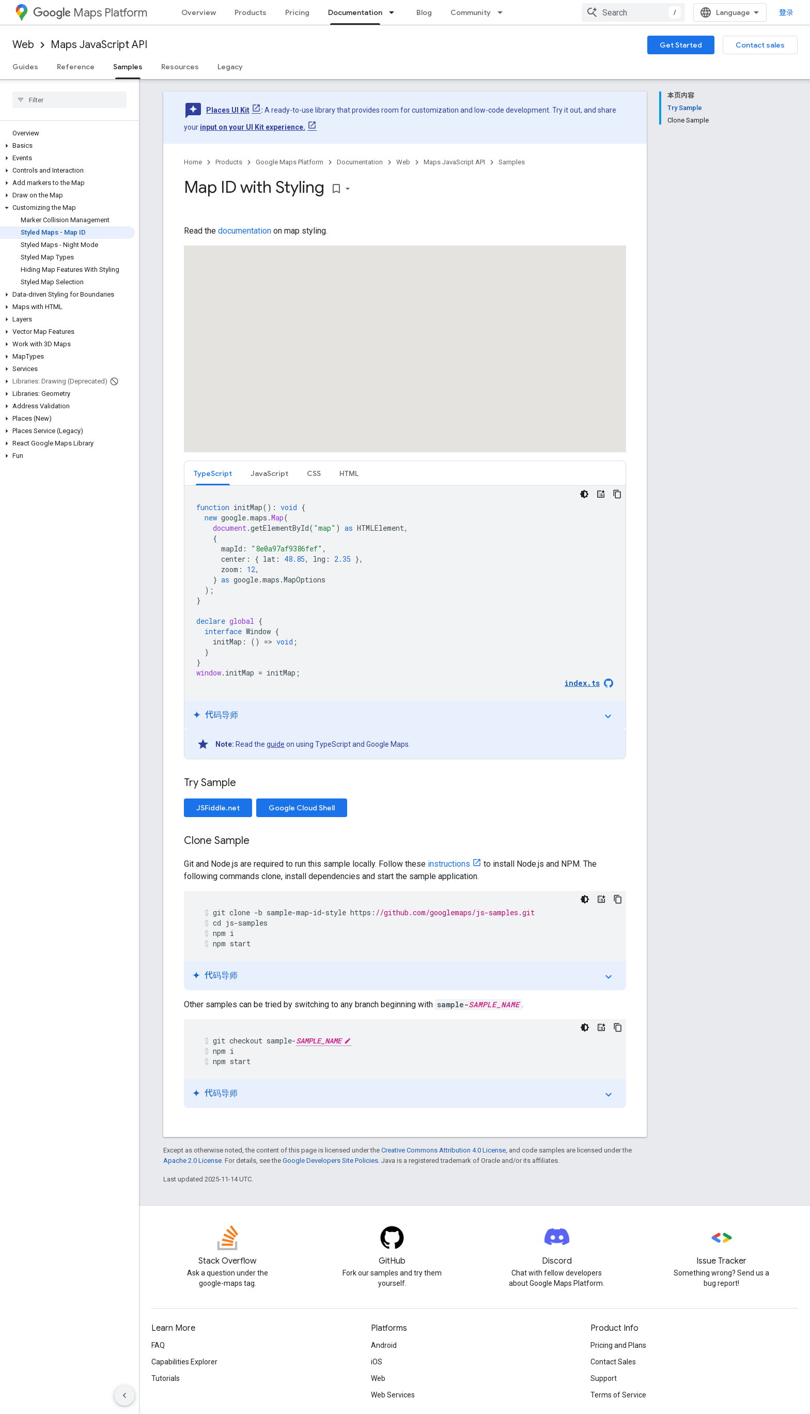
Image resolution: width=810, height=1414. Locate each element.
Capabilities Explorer (184, 1362)
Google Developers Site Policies (330, 1160)
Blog (424, 12)
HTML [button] (349, 473)
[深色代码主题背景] (584, 494)
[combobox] (633, 12)
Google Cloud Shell (302, 807)
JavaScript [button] (269, 473)
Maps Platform (90, 13)
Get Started (681, 45)
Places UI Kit (228, 110)
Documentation (360, 162)
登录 (786, 12)
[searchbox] (69, 99)
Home (193, 162)
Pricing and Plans (618, 1345)
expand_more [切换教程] (608, 716)
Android (384, 1345)
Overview (198, 12)
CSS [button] (314, 473)
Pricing (297, 12)
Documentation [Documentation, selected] (355, 12)
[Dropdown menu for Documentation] (394, 12)
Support (603, 1378)
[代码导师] (601, 494)
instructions (449, 864)
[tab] (212, 473)
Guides (25, 66)
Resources (180, 66)
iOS (376, 1362)
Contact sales (760, 45)
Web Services (393, 1395)
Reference (76, 66)
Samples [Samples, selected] (128, 66)
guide (276, 744)
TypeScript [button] (213, 473)
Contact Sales (613, 1362)
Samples (512, 162)
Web (23, 44)
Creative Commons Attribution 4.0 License (443, 1150)
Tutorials (165, 1378)
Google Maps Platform (289, 162)
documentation (244, 231)
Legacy (230, 66)
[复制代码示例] (617, 494)
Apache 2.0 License (192, 1160)
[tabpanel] (405, 622)
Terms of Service (618, 1395)
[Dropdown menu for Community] (503, 12)
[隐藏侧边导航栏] (124, 1395)
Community (470, 12)
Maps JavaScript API (99, 44)
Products (251, 12)
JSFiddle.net (218, 807)
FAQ (158, 1345)
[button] (67, 146)
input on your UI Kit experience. (252, 127)
